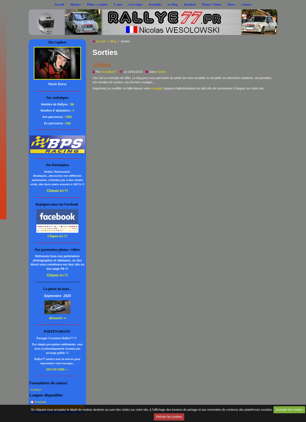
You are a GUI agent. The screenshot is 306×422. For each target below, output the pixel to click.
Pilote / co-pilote (97, 4)
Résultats (190, 4)
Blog (113, 41)
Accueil (59, 4)
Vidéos (101, 64)
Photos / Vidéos (211, 4)
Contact (246, 4)
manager (157, 88)
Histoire (75, 4)
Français (38, 402)
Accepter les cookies (289, 409)
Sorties (161, 71)
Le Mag (172, 4)
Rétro (231, 4)
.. (61, 17)
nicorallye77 (109, 71)
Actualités (155, 4)
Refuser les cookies (169, 416)
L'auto (118, 4)
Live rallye (135, 4)
